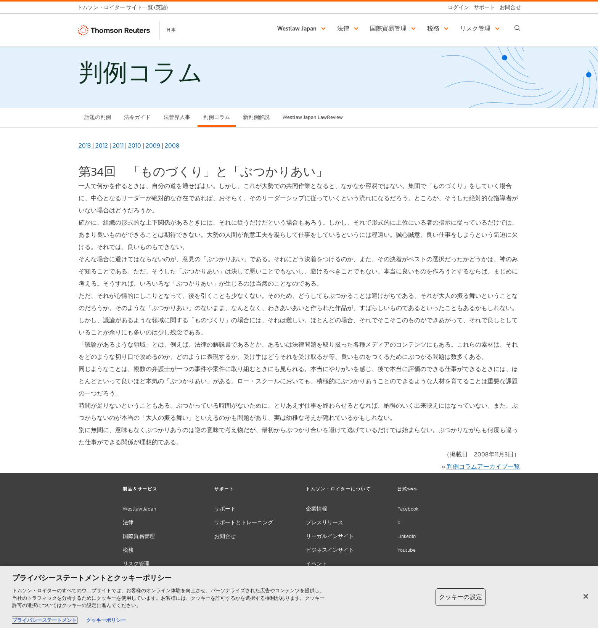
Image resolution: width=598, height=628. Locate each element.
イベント (316, 564)
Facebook (407, 509)
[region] (299, 597)
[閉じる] (585, 596)
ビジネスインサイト (330, 550)
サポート (225, 509)
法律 (128, 522)
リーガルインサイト (330, 536)
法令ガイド (137, 117)
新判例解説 (256, 117)
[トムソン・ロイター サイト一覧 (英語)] (124, 7)
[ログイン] (456, 7)
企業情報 (316, 509)
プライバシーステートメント (44, 620)
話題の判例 (97, 117)
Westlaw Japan (139, 509)
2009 (153, 145)
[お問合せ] (508, 7)
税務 (128, 550)
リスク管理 (136, 564)
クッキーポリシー (106, 620)
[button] (303, 28)
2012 (101, 145)
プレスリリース (324, 522)
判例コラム (216, 117)
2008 (172, 145)
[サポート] (482, 7)
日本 (171, 29)
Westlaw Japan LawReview (313, 117)
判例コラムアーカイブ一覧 (483, 466)
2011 (118, 145)
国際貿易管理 (139, 536)
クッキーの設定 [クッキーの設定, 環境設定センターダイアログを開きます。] (460, 597)
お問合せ (225, 536)
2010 (134, 145)
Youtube (406, 550)
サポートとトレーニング (243, 522)
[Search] (517, 28)
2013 (85, 145)
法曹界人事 (177, 117)
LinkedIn (406, 536)
